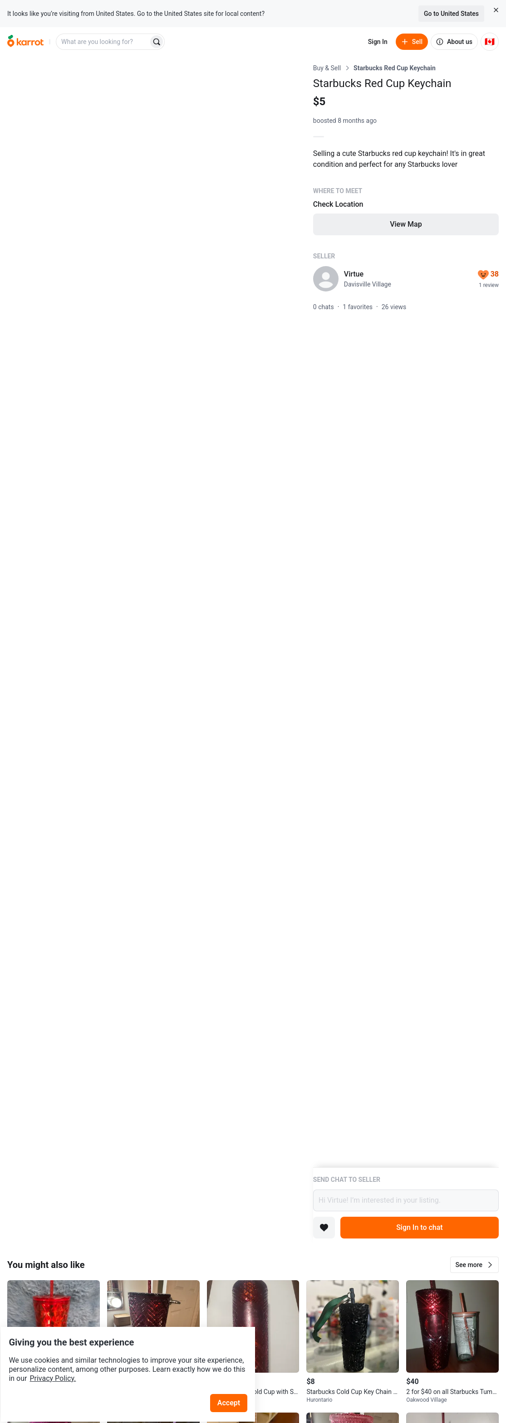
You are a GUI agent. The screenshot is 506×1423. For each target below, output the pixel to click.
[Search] (156, 41)
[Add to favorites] (324, 1227)
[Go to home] (25, 42)
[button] (474, 1265)
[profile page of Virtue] (326, 278)
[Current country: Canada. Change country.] (490, 42)
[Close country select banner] (496, 10)
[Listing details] (406, 615)
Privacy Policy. (123, 1353)
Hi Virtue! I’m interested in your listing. (406, 1200)
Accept (235, 1377)
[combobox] (103, 42)
